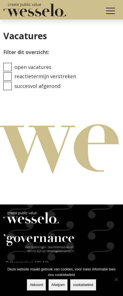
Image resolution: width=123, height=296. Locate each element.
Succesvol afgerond (37, 86)
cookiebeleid (83, 285)
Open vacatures (32, 67)
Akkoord (36, 285)
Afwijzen (58, 285)
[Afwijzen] (116, 279)
